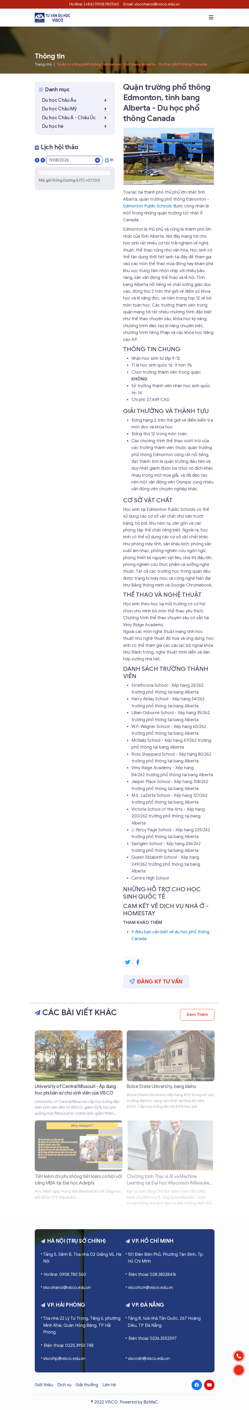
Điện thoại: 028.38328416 (152, 1274)
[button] (211, 17)
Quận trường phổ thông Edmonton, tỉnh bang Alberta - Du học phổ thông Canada (132, 64)
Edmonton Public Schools (147, 206)
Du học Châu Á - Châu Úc (75, 118)
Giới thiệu (44, 1385)
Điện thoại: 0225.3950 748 (69, 1345)
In (109, 160)
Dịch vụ (64, 1385)
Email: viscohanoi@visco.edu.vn (151, 4)
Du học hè (75, 126)
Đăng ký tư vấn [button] (156, 981)
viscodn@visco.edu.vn (149, 1358)
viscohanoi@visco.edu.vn (67, 1287)
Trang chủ (43, 64)
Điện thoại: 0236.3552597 (152, 1338)
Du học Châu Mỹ (75, 109)
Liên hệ (109, 1385)
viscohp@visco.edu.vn (64, 1358)
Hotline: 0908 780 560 (65, 1274)
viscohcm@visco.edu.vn (150, 1287)
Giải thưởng (87, 1385)
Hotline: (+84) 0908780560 (94, 4)
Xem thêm (197, 1014)
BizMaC (150, 1402)
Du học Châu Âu (75, 100)
